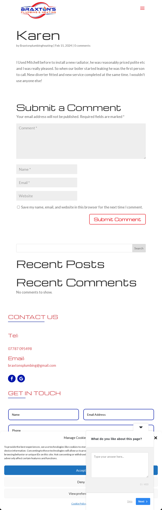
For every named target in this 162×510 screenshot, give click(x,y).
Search (138, 248)
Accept (81, 470)
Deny (81, 482)
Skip (129, 501)
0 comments (82, 45)
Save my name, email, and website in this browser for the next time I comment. (82, 207)
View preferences (81, 493)
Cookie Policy (78, 503)
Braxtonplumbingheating (36, 45)
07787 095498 (20, 348)
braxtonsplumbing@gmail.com (32, 365)
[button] (156, 438)
